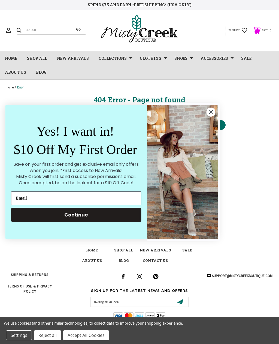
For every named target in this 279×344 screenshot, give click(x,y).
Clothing (153, 58)
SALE (246, 58)
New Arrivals (155, 250)
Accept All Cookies (86, 335)
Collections (115, 58)
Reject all (47, 335)
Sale (187, 250)
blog (124, 260)
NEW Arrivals (73, 58)
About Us (15, 72)
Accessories (217, 58)
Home (11, 58)
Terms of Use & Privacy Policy (29, 288)
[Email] (69, 198)
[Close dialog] (203, 112)
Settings (19, 335)
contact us (155, 260)
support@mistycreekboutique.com (242, 276)
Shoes (183, 58)
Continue (69, 214)
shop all (123, 250)
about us (92, 260)
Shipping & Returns (29, 274)
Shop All (37, 58)
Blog (41, 72)
